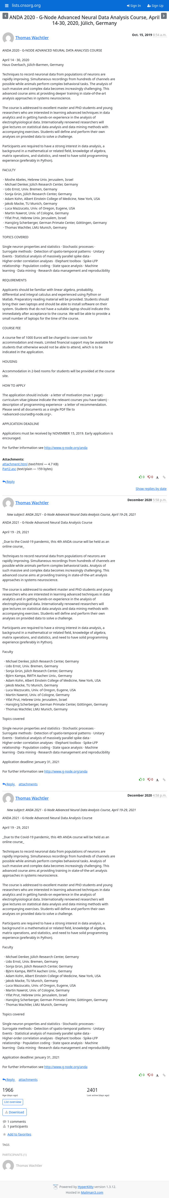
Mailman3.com (92, 1192)
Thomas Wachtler (32, 37)
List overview (12, 1102)
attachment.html (15, 464)
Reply (9, 481)
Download (14, 1112)
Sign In (134, 5)
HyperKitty (85, 1187)
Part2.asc (9, 469)
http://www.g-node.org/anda (65, 447)
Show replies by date (151, 488)
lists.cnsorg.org (26, 5)
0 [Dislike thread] (150, 477)
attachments (28, 784)
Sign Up (155, 5)
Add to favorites (17, 1134)
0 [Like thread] (142, 477)
